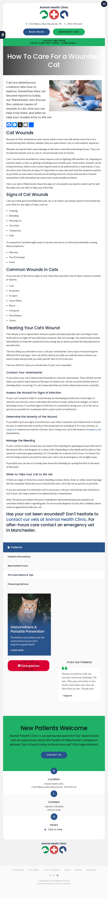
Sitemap (78, 870)
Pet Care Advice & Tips (20, 574)
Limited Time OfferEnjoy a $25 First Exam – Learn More (52, 42)
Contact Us (54, 755)
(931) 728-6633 (74, 24)
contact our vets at (46, 519)
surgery (10, 429)
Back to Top (91, 870)
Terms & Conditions (51, 870)
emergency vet (93, 429)
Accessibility (33, 870)
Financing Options (18, 584)
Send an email (53, 809)
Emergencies (28, 665)
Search (67, 870)
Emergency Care (69, 32)
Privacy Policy (18, 870)
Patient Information (19, 556)
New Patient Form (18, 565)
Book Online (36, 32)
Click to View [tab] (55, 829)
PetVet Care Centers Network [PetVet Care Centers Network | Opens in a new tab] (58, 883)
